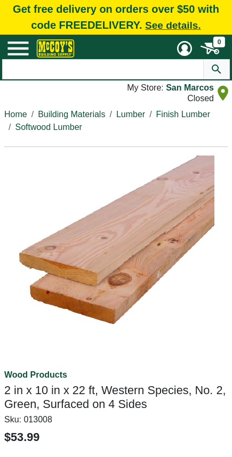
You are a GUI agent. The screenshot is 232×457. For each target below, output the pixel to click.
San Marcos (190, 87)
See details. (173, 25)
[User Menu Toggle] (184, 48)
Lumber (130, 114)
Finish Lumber (183, 114)
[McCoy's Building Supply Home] (55, 48)
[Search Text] (102, 69)
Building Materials (71, 114)
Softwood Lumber (48, 127)
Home (15, 114)
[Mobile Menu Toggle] (18, 48)
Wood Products (35, 374)
